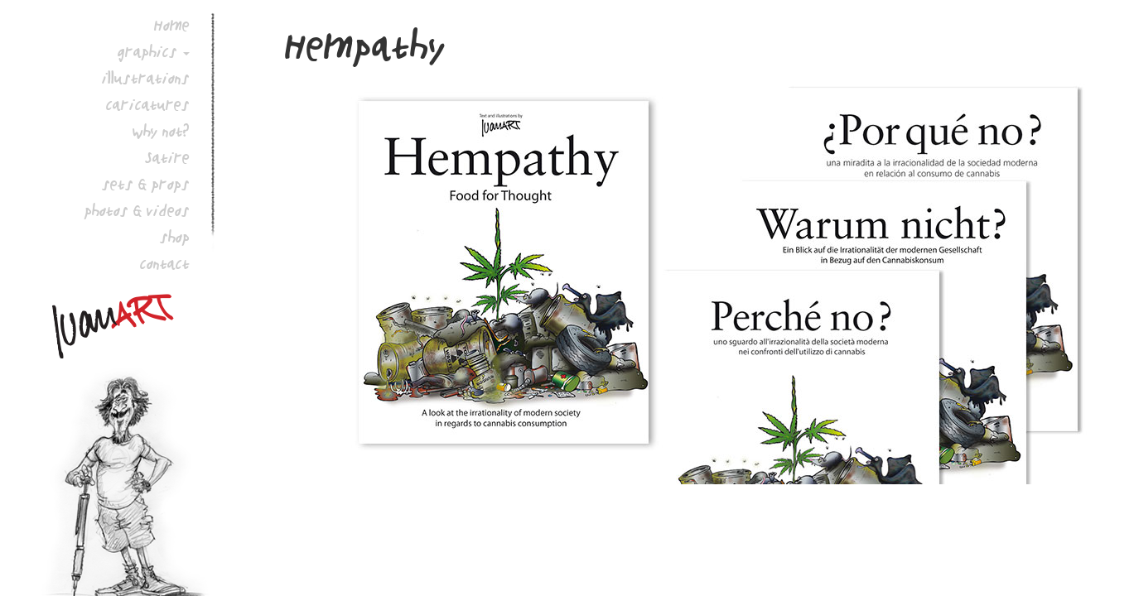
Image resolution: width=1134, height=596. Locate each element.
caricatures (148, 104)
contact (165, 263)
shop (175, 237)
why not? (161, 131)
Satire (167, 157)
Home (172, 25)
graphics (147, 51)
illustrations (146, 78)
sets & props (146, 184)
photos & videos (137, 210)
